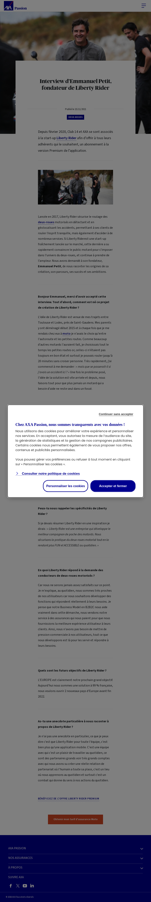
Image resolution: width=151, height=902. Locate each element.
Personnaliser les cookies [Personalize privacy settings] (65, 486)
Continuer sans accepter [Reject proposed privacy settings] (116, 413)
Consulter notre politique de (50, 473)
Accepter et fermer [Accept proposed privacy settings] (113, 486)
